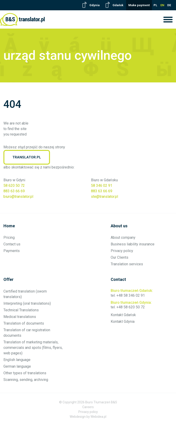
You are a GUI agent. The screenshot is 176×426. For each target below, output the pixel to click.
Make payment (139, 5)
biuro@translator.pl (18, 196)
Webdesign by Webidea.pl (88, 416)
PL (155, 5)
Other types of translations (24, 373)
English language (16, 360)
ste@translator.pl (104, 196)
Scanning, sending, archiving (25, 379)
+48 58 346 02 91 (130, 295)
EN (162, 5)
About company (123, 237)
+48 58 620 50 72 (130, 307)
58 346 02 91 (101, 185)
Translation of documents (23, 323)
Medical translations (19, 317)
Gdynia (94, 5)
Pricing (9, 237)
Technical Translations (21, 310)
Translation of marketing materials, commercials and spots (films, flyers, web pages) (33, 347)
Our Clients (119, 257)
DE (169, 5)
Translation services (127, 264)
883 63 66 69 (14, 191)
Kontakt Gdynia (123, 321)
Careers (88, 407)
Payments (11, 251)
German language (17, 366)
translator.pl (26, 157)
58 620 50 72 (14, 185)
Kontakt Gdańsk (123, 315)
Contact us (11, 244)
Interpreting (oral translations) (27, 303)
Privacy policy (122, 251)
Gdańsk (118, 5)
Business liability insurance (132, 244)
